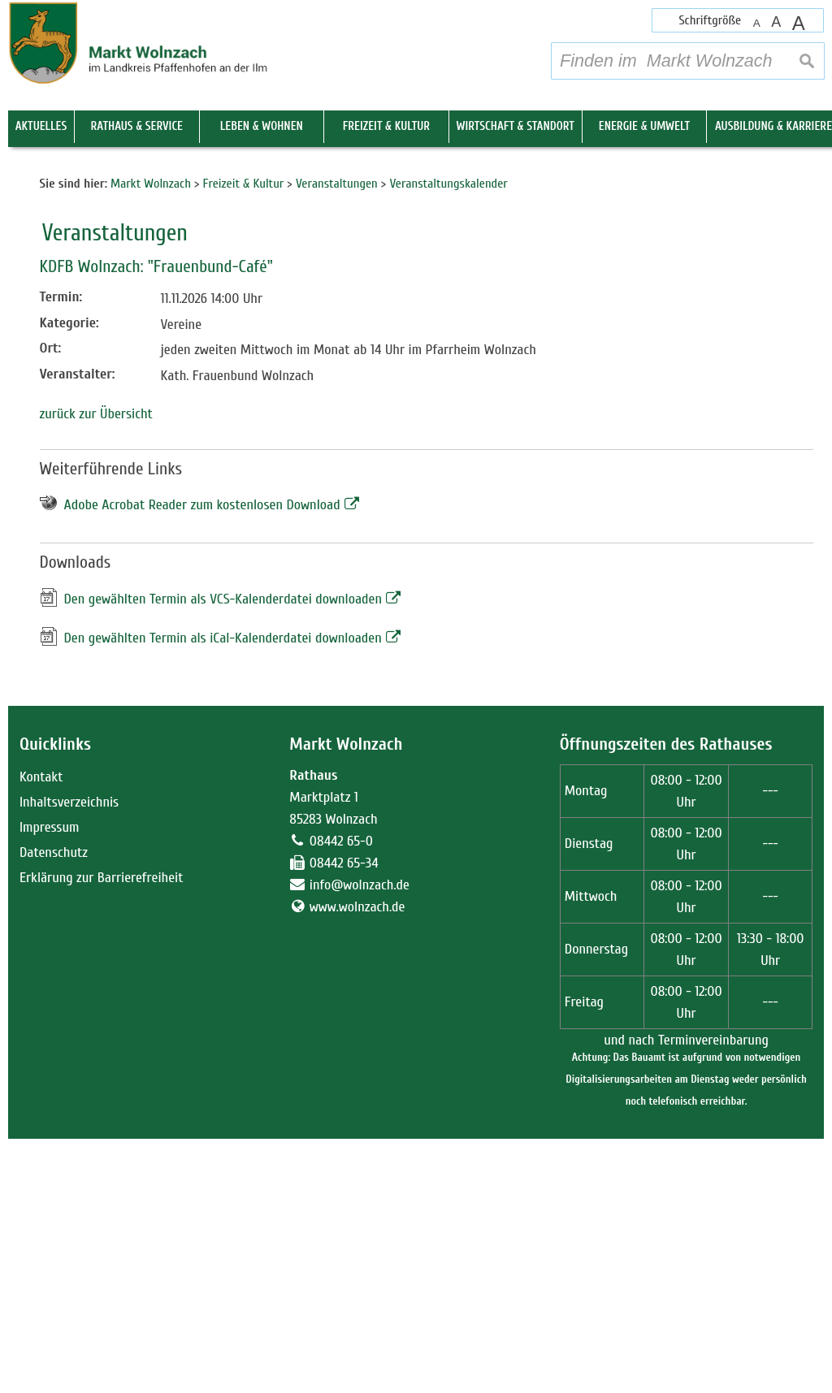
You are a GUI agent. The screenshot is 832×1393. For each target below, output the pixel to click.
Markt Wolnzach (345, 999)
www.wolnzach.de (357, 1161)
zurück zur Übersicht (96, 668)
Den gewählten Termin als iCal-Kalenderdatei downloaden (223, 892)
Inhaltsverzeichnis (69, 1056)
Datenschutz (54, 1106)
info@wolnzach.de (360, 1139)
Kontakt (41, 1031)
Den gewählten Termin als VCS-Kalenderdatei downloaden (223, 853)
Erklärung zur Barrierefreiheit (102, 1131)
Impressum (50, 1081)
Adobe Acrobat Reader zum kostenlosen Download (202, 759)
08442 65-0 (341, 1095)
